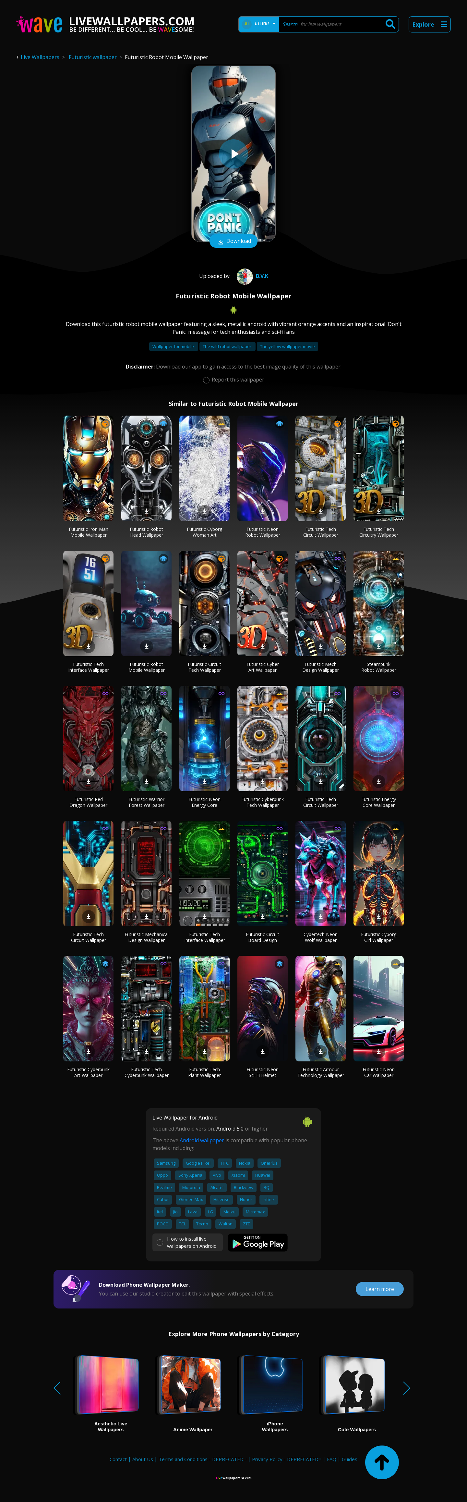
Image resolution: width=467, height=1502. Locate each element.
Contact (118, 1459)
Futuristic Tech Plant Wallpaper (204, 1072)
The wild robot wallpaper (227, 346)
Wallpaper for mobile (173, 346)
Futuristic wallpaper (93, 57)
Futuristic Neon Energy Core (204, 802)
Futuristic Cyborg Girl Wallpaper (378, 937)
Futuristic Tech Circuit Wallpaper (320, 532)
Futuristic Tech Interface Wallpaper (88, 667)
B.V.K (251, 276)
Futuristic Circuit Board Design (262, 937)
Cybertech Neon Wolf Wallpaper (321, 937)
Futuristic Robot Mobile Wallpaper (146, 667)
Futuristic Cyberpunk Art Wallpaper (88, 1072)
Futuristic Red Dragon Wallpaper (88, 802)
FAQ (331, 1459)
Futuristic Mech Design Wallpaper (320, 667)
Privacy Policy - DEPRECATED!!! (286, 1459)
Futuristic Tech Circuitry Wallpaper (378, 532)
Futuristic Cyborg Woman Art (204, 532)
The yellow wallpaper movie (287, 346)
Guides (349, 1459)
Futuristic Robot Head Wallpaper (146, 532)
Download (233, 241)
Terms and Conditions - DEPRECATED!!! (202, 1459)
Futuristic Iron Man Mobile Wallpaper (88, 532)
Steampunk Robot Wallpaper (378, 667)
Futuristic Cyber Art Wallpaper (262, 667)
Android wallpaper (202, 1140)
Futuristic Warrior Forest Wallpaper (146, 802)
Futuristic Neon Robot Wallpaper (262, 532)
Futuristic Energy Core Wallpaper (378, 802)
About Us (142, 1459)
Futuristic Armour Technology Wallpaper (320, 1072)
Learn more (379, 1289)
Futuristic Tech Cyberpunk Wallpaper (147, 1072)
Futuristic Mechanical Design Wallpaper (147, 937)
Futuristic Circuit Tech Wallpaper (204, 667)
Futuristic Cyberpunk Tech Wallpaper (262, 802)
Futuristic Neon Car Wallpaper (379, 1072)
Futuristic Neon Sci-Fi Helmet (262, 1072)
